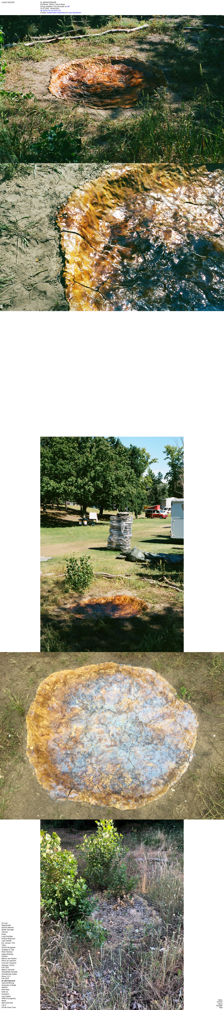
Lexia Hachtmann (74, 13)
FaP (68, 7)
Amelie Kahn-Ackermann (56, 13)
